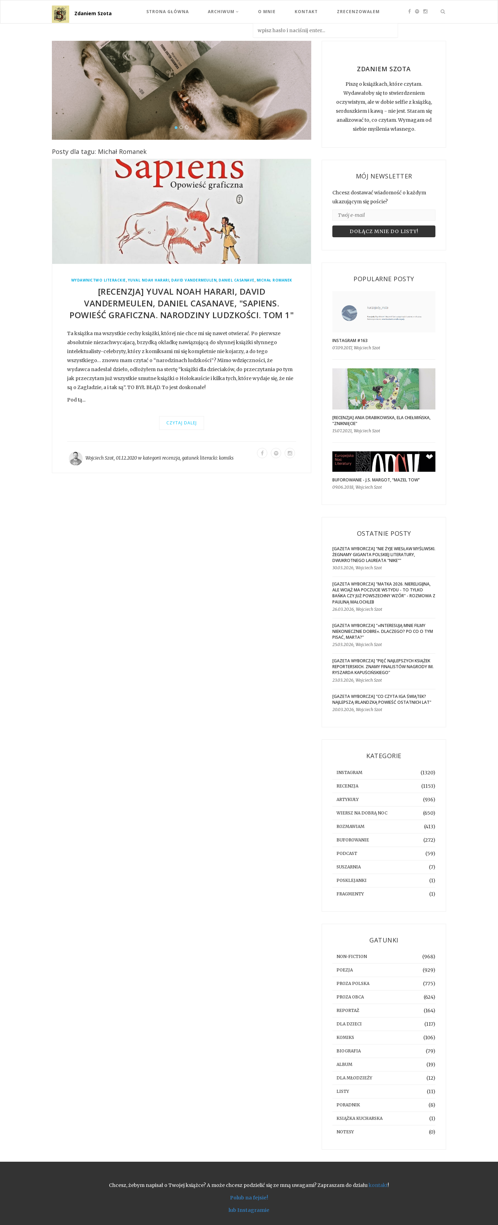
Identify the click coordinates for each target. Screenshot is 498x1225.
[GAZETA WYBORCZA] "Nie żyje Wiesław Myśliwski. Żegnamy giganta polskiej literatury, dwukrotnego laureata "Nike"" (383, 554)
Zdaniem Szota (93, 13)
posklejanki (351, 880)
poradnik (348, 1104)
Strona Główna (167, 12)
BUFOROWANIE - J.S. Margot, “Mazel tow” (376, 480)
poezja (344, 970)
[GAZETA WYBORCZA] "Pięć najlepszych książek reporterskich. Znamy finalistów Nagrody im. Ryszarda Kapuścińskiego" (383, 666)
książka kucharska (359, 1118)
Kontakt (306, 12)
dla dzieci (349, 1023)
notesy (345, 1131)
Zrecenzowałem (358, 12)
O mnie (267, 12)
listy (342, 1091)
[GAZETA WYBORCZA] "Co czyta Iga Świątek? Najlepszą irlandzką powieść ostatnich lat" (381, 699)
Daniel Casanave (237, 280)
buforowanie (352, 839)
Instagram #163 (350, 340)
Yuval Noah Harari (148, 280)
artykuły (347, 799)
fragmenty (350, 893)
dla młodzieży (354, 1077)
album (344, 1064)
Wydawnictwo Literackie (98, 280)
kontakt (378, 1185)
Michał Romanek (274, 280)
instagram (349, 772)
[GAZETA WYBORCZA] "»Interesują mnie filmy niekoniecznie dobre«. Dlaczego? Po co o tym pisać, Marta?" (382, 631)
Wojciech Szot (99, 458)
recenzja (171, 458)
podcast (346, 853)
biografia (348, 1050)
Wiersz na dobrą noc (361, 813)
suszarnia (348, 866)
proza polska (352, 983)
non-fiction (351, 956)
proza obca (350, 997)
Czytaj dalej (181, 423)
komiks (226, 458)
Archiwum (223, 12)
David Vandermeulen (193, 280)
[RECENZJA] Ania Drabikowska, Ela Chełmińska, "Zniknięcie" (381, 420)
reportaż (347, 1010)
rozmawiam (350, 826)
